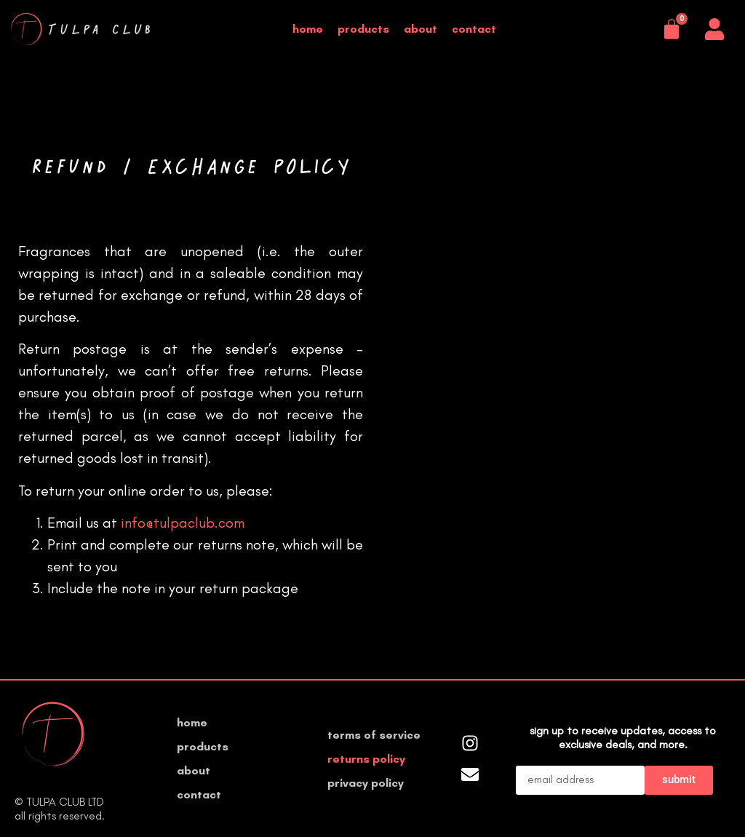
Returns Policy (366, 759)
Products (363, 29)
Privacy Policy (365, 783)
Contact (474, 29)
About (420, 29)
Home (307, 29)
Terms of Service (374, 735)
